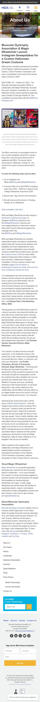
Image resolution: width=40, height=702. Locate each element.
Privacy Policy (11, 684)
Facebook (14, 534)
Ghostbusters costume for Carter (14, 267)
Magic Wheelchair (8, 467)
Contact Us (7, 591)
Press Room (8, 577)
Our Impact (7, 547)
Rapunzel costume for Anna (18, 270)
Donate (28, 8)
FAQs (5, 573)
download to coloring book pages (14, 218)
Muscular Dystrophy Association (14, 508)
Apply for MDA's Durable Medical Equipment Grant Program (20, 2)
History (6, 551)
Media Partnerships (12, 582)
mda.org (12, 531)
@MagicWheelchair (28, 182)
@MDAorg (13, 182)
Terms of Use (17, 684)
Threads (24, 534)
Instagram (5, 534)
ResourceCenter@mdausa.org (24, 631)
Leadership (7, 556)
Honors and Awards (12, 587)
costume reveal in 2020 (13, 254)
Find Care (19, 8)
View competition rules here (12, 209)
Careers (13, 620)
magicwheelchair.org (11, 496)
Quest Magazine (9, 568)
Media (6, 620)
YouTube (15, 536)
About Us (6, 543)
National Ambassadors (11, 560)
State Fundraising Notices (26, 684)
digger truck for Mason (18, 265)
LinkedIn (5, 536)
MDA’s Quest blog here (17, 403)
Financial (6, 564)
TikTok (30, 534)
